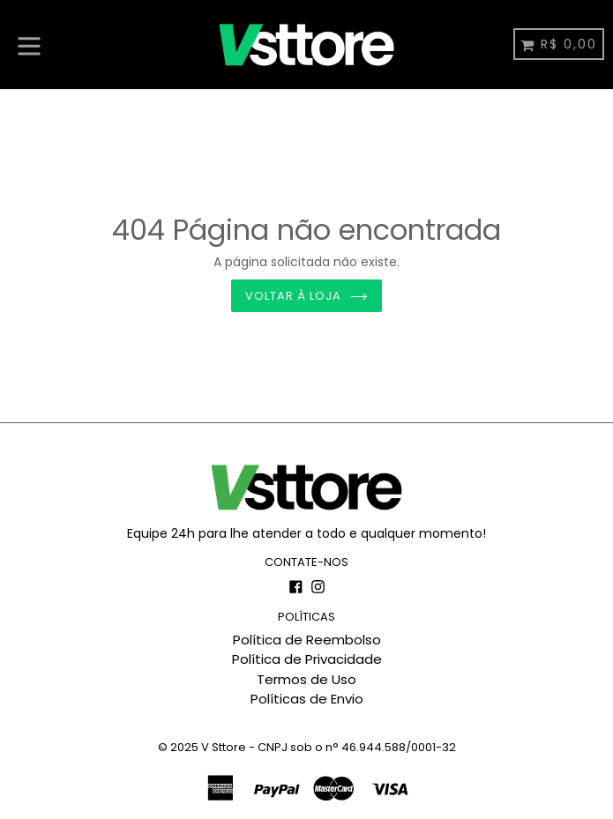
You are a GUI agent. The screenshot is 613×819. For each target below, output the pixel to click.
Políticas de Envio (306, 698)
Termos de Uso (306, 679)
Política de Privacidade (307, 659)
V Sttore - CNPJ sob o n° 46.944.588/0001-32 (328, 747)
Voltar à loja (307, 295)
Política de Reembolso (307, 639)
